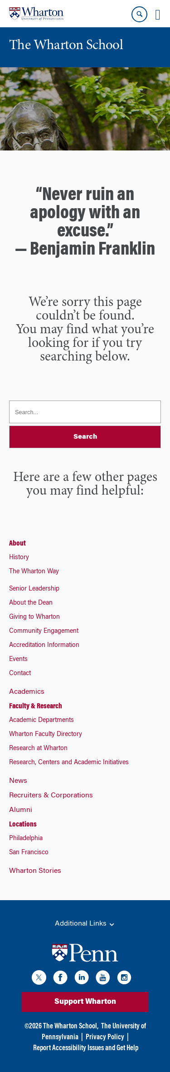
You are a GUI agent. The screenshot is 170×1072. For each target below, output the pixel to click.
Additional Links (85, 924)
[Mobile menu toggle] (158, 15)
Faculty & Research (35, 706)
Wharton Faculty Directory (45, 734)
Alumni (20, 810)
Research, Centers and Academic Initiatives (69, 763)
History (19, 558)
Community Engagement (43, 631)
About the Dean (31, 603)
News (18, 781)
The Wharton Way (34, 572)
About (17, 543)
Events (18, 659)
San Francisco (29, 853)
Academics (26, 692)
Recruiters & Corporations (51, 795)
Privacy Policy (105, 1037)
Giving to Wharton (34, 617)
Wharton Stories (35, 871)
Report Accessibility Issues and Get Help (85, 1048)
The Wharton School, (70, 1026)
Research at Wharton (38, 749)
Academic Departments (41, 720)
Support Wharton (85, 1002)
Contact (20, 674)
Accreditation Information (44, 645)
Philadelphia (26, 839)
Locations (23, 824)
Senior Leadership (34, 589)
